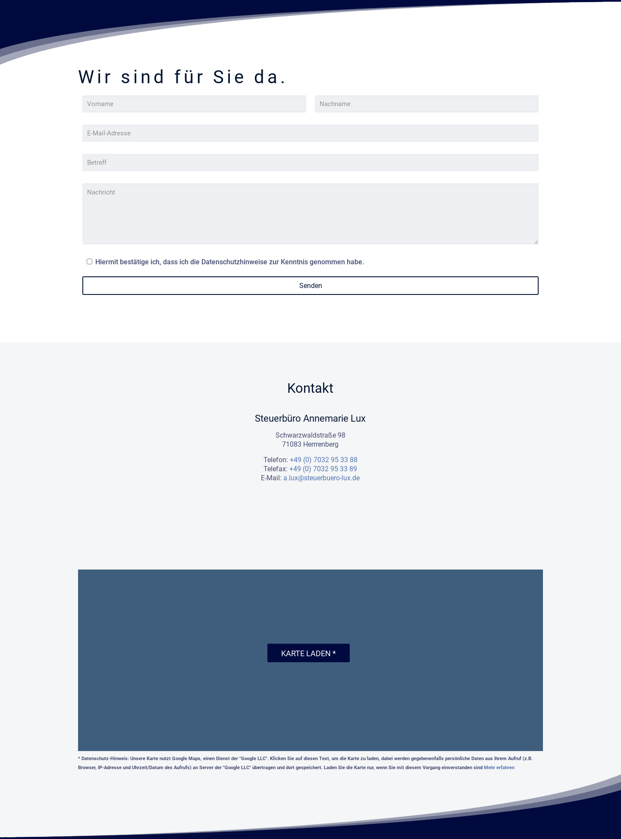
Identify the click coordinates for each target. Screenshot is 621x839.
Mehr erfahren (499, 767)
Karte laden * (308, 653)
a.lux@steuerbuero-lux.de (321, 478)
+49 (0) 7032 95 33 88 (324, 460)
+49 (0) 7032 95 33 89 (323, 469)
